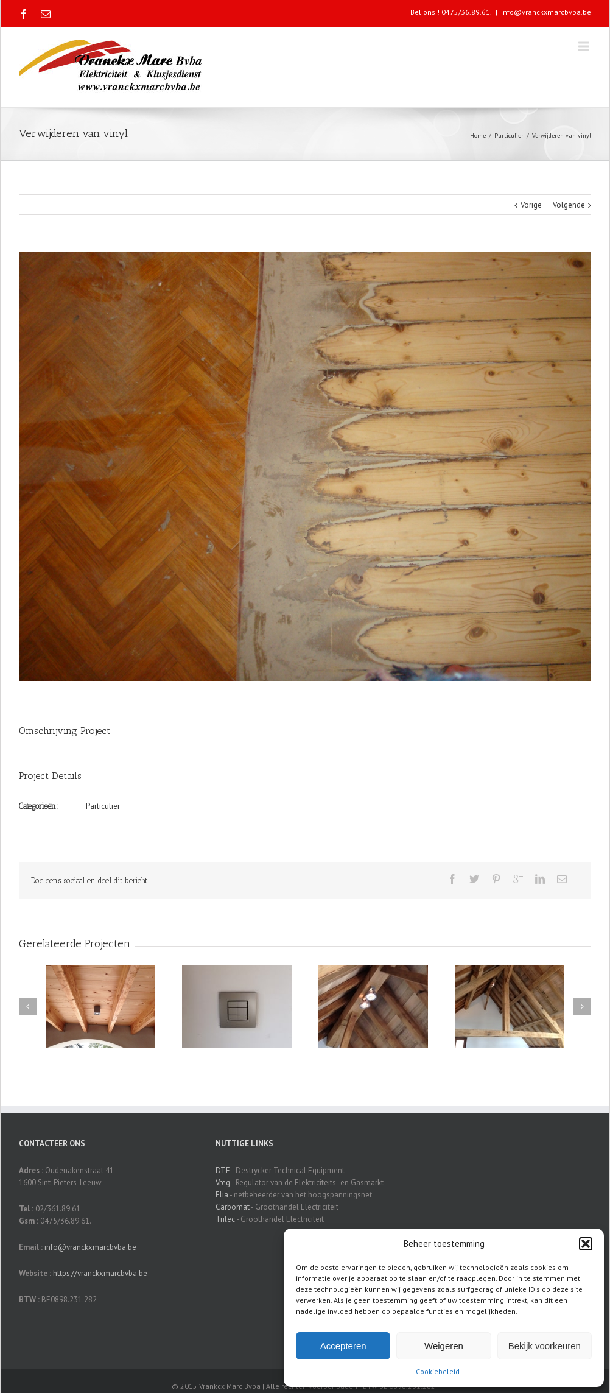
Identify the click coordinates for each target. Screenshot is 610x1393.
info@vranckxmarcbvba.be (546, 11)
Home (478, 135)
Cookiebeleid (438, 1371)
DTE (223, 1170)
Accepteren (343, 1346)
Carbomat (233, 1207)
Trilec (225, 1219)
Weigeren (443, 1346)
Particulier (509, 135)
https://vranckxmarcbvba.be (100, 1273)
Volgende (569, 205)
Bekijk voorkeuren (544, 1346)
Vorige (531, 205)
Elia (222, 1195)
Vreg (223, 1182)
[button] (586, 1244)
